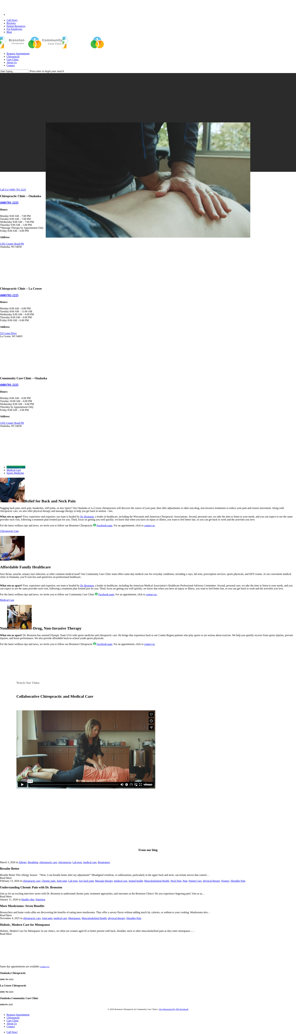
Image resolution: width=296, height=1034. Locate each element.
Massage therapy (104, 880)
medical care (90, 862)
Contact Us (44, 966)
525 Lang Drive (8, 333)
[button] (16, 467)
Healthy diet (27, 899)
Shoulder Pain (238, 880)
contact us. (151, 594)
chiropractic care (48, 862)
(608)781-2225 (9, 385)
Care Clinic (13, 1020)
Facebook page (104, 525)
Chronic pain (48, 880)
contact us (149, 525)
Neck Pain (175, 880)
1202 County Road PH (12, 243)
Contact (11, 1026)
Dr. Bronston (87, 516)
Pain (185, 880)
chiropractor (64, 862)
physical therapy (211, 880)
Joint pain (62, 880)
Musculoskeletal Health (156, 880)
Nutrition (40, 899)
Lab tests (77, 862)
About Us (12, 1023)
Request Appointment (18, 1014)
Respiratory (104, 862)
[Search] (14, 71)
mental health (136, 880)
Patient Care (195, 880)
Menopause (74, 918)
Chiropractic (13, 1017)
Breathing (33, 862)
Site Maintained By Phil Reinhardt (173, 1009)
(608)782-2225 (9, 295)
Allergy (22, 862)
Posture (225, 880)
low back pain (86, 880)
